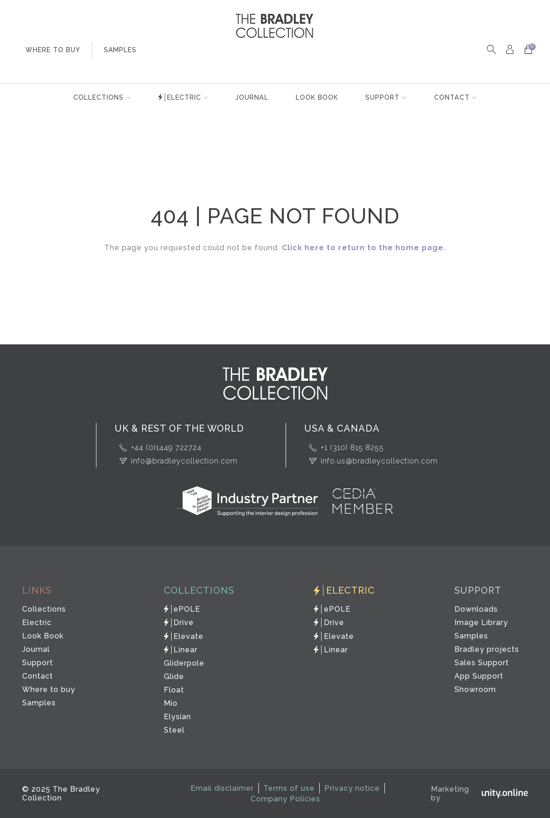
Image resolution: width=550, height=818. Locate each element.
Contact (452, 97)
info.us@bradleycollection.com (379, 461)
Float (174, 690)
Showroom (475, 689)
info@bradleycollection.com (184, 461)
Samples (39, 702)
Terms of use (289, 788)
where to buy (52, 50)
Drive (184, 622)
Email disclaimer (222, 788)
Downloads (475, 609)
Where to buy (48, 689)
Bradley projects (486, 649)
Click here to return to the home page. (364, 247)
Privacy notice (352, 788)
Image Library (481, 622)
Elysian (177, 716)
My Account (510, 50)
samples (120, 50)
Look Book (317, 97)
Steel (174, 730)
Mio (171, 703)
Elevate (189, 636)
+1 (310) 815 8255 (352, 447)
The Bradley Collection (275, 26)
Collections (98, 97)
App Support (478, 676)
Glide (174, 676)
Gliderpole (184, 663)
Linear (186, 649)
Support (383, 97)
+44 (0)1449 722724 (166, 447)
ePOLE (187, 609)
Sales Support (481, 662)
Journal (252, 97)
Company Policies (285, 798)
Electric (184, 97)
